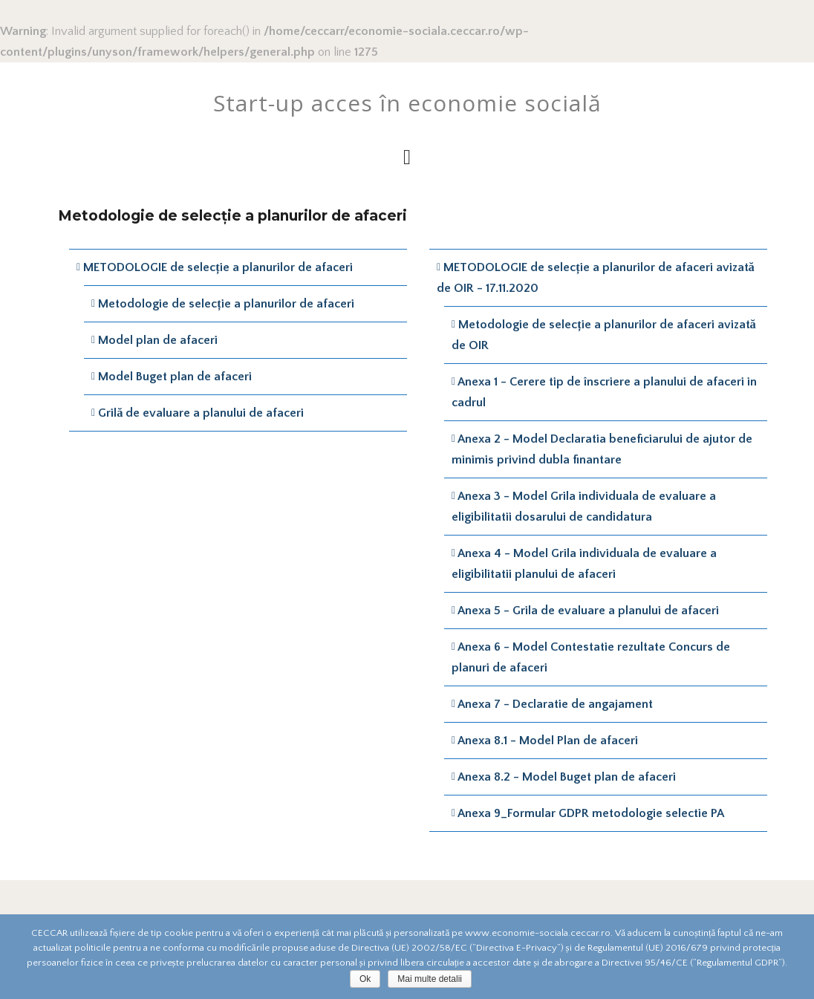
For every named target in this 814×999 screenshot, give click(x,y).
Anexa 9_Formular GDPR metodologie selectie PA (591, 813)
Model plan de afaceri (158, 340)
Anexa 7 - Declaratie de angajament (555, 704)
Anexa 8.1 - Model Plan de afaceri (548, 740)
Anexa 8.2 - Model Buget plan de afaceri (567, 777)
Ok (365, 979)
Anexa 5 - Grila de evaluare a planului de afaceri (588, 610)
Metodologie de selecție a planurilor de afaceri (226, 303)
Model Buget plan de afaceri (175, 376)
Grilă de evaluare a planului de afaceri (201, 413)
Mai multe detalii (429, 979)
